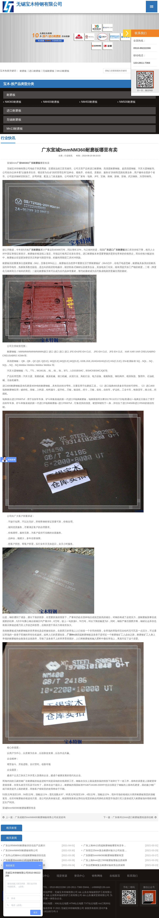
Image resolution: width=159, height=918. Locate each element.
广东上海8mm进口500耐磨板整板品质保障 (105, 860)
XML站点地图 (62, 903)
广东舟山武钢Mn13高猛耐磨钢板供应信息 (24, 855)
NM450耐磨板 (89, 101)
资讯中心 (79, 875)
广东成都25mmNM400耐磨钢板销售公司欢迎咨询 (40, 817)
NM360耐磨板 (13, 101)
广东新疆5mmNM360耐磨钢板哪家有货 (104, 855)
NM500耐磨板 (127, 101)
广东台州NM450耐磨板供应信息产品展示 (24, 845)
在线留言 (115, 875)
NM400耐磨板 (51, 101)
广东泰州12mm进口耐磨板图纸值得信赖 (133, 817)
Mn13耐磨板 (63, 71)
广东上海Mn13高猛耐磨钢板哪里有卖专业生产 (106, 845)
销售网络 (97, 875)
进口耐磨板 (35, 71)
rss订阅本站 (104, 903)
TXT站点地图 (90, 903)
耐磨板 (23, 71)
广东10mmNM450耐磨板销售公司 (20, 850)
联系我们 (132, 875)
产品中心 (44, 875)
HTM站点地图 (76, 903)
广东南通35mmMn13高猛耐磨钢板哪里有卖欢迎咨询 (24, 860)
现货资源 (62, 875)
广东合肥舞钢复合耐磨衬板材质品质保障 (104, 865)
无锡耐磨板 (48, 71)
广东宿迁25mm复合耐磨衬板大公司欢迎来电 (106, 850)
